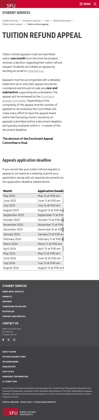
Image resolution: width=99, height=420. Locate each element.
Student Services (16, 12)
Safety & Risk (9, 351)
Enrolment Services (32, 21)
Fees (47, 21)
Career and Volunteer (14, 306)
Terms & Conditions (10, 402)
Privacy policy (26, 402)
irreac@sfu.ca (35, 71)
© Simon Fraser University (45, 402)
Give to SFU (8, 371)
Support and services (13, 316)
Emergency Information (15, 376)
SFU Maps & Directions (14, 356)
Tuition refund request (12, 24)
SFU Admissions (10, 361)
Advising (7, 301)
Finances (7, 296)
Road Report (9, 366)
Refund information (62, 21)
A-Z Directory (9, 381)
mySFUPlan (8, 311)
